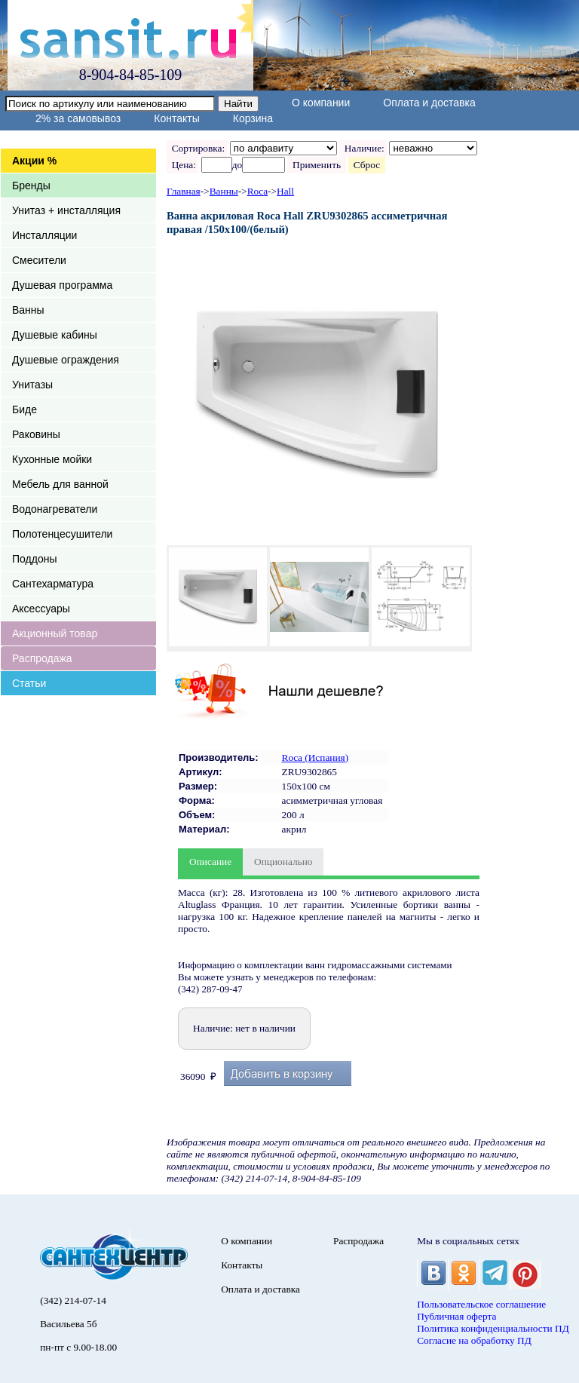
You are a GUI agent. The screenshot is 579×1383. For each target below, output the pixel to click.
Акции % (34, 161)
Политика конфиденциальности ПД (493, 1328)
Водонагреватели (54, 509)
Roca (257, 191)
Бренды (31, 185)
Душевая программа (62, 285)
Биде (24, 409)
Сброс (366, 164)
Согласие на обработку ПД (474, 1340)
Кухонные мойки (52, 459)
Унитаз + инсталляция (66, 210)
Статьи (29, 683)
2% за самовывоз (78, 118)
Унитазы (32, 385)
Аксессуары (41, 609)
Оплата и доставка (429, 103)
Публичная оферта (456, 1316)
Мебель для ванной (60, 484)
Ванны (28, 310)
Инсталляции (44, 235)
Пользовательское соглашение (481, 1304)
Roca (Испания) (315, 757)
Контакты (176, 118)
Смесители (39, 260)
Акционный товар (54, 633)
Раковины (36, 434)
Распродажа (42, 658)
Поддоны (34, 559)
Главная (184, 191)
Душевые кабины (54, 335)
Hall (285, 191)
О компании (321, 103)
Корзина (253, 118)
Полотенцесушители (62, 534)
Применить (316, 164)
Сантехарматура (52, 584)
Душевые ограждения (65, 360)
